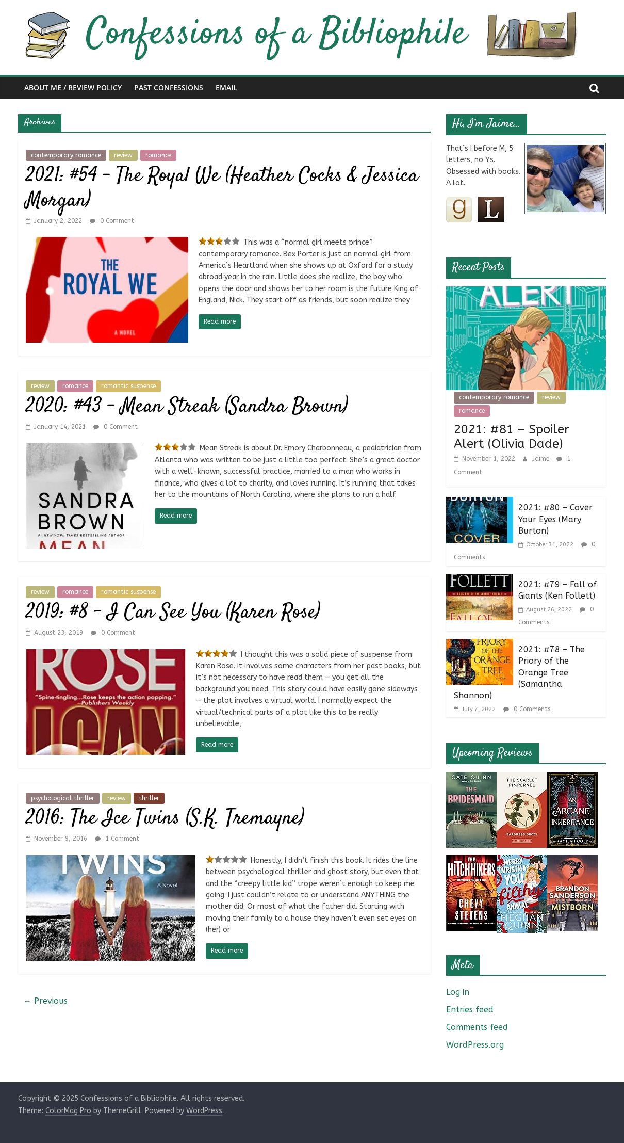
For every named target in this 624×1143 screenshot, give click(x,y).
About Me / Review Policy (73, 87)
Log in (457, 992)
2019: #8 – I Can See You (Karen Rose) (173, 612)
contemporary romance (66, 155)
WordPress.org (475, 1045)
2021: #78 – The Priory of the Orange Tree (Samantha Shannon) (519, 673)
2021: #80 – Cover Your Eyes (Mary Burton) (555, 519)
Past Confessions (168, 87)
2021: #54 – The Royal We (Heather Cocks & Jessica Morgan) (222, 189)
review (123, 155)
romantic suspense (128, 386)
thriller (149, 798)
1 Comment (117, 838)
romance (158, 155)
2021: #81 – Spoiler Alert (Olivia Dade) (511, 437)
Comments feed (477, 1027)
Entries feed (470, 1010)
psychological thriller (62, 798)
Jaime (541, 458)
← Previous (45, 1001)
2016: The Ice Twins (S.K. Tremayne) (165, 818)
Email (226, 87)
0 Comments (526, 709)
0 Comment (112, 220)
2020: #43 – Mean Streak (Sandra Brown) (187, 407)
